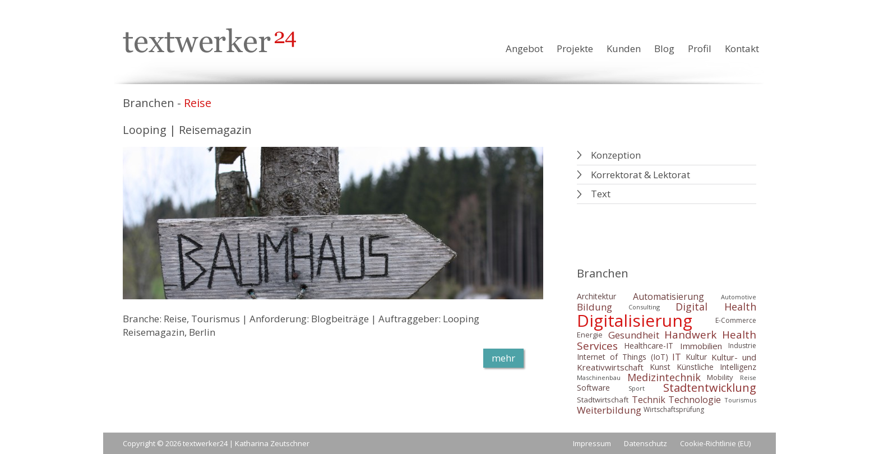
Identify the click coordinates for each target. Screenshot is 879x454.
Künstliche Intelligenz (716, 367)
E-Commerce (735, 320)
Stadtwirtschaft (602, 400)
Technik (648, 399)
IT (676, 357)
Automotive (738, 297)
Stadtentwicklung (709, 388)
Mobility (720, 377)
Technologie (694, 399)
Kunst (660, 367)
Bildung (594, 306)
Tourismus (740, 400)
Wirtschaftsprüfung (674, 410)
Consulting (644, 307)
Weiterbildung (609, 410)
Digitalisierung (634, 320)
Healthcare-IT (648, 345)
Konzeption (616, 155)
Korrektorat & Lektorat (640, 174)
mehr (503, 357)
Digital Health (716, 307)
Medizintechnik (664, 377)
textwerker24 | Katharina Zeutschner (246, 443)
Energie (590, 335)
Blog (664, 48)
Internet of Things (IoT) (622, 356)
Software (593, 388)
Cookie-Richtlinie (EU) (715, 443)
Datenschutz (645, 443)
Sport (636, 388)
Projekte (575, 48)
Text (600, 193)
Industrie (742, 345)
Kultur (696, 356)
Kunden (624, 48)
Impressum (592, 443)
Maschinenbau (599, 377)
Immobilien (701, 345)
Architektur (596, 296)
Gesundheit (633, 334)
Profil (699, 48)
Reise (748, 377)
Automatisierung (668, 296)
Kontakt (742, 48)
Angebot (524, 48)
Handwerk (690, 334)
